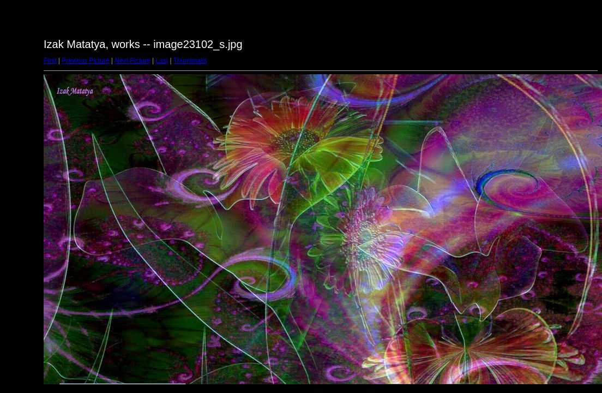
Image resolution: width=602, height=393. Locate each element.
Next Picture (132, 60)
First (50, 60)
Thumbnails (190, 60)
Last (161, 60)
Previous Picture (85, 60)
